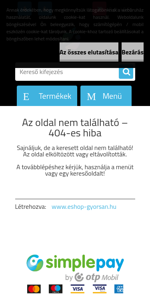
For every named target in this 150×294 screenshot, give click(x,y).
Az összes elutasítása (89, 52)
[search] (126, 72)
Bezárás (133, 52)
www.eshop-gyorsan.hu (84, 206)
